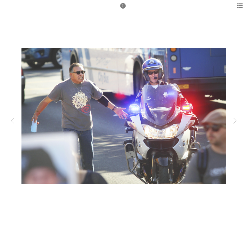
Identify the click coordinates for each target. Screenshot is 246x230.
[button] (123, 8)
